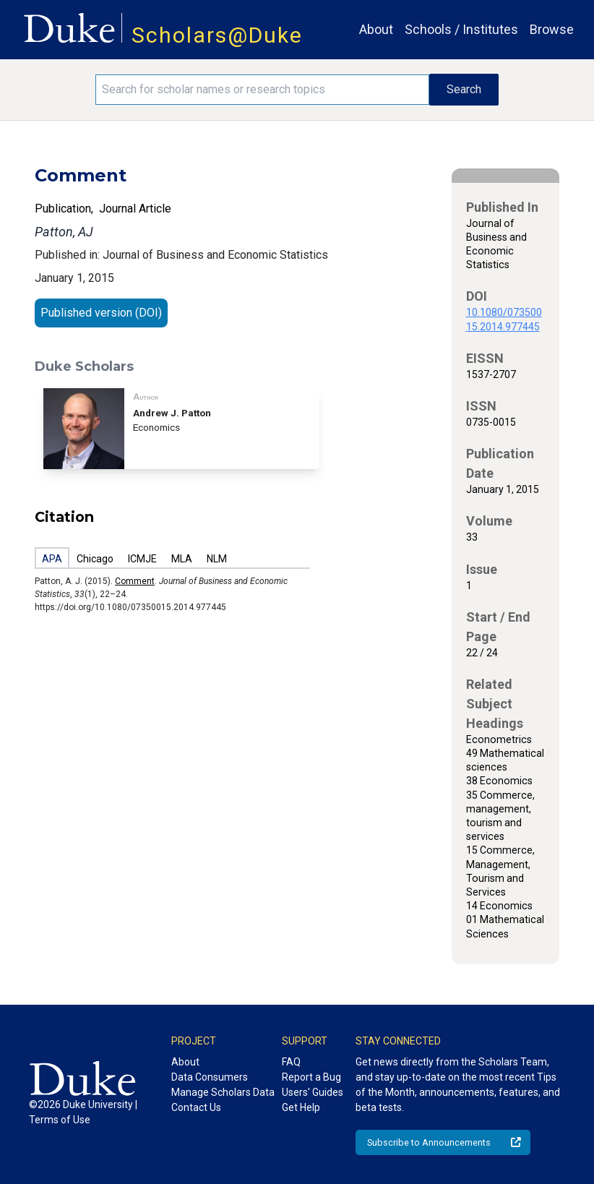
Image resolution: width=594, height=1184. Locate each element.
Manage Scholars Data (223, 1092)
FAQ (291, 1062)
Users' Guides (312, 1092)
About (376, 29)
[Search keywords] (262, 89)
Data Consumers (209, 1077)
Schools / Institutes (461, 29)
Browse (552, 29)
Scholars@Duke (217, 35)
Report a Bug (311, 1077)
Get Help (301, 1107)
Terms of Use (59, 1119)
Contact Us (196, 1107)
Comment (135, 581)
